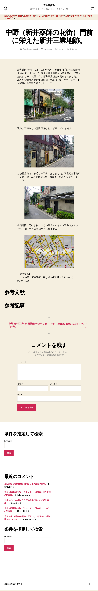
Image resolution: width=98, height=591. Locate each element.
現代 (79, 16)
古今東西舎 (49, 5)
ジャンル (40, 16)
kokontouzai (32, 49)
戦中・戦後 (87, 16)
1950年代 (9, 19)
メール (53, 384)
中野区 (19, 16)
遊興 (47, 16)
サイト (20, 395)
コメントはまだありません (68, 49)
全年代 (73, 16)
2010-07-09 (47, 49)
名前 (20, 384)
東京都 (12, 16)
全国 (6, 16)
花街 (67, 16)
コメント (21, 363)
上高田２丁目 (29, 16)
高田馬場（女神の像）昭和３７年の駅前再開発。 (25, 484)
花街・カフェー (57, 16)
